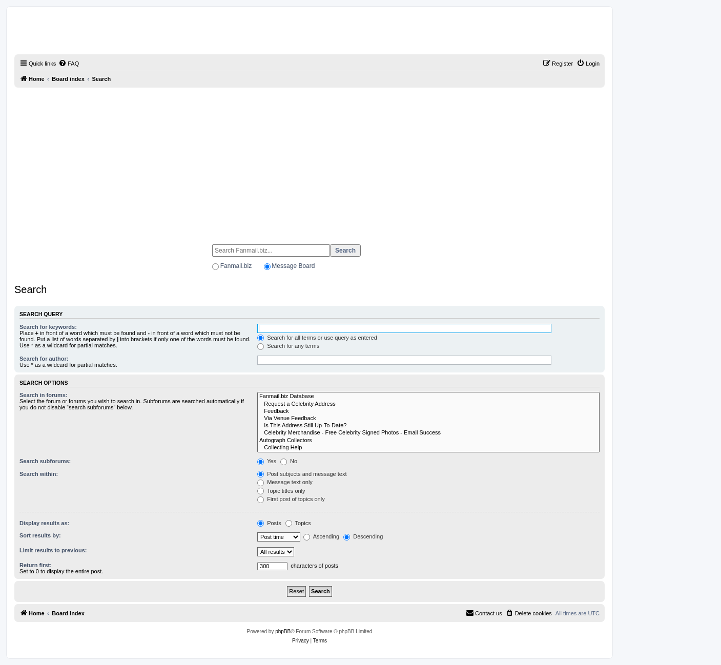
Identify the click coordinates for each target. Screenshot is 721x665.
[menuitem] (68, 63)
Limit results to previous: (53, 550)
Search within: (38, 474)
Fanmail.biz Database (428, 396)
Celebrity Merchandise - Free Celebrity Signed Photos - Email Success (428, 433)
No (288, 461)
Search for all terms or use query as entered (317, 338)
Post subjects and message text (301, 474)
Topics (298, 523)
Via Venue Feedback (428, 418)
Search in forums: (43, 395)
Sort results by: (40, 535)
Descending (363, 536)
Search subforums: (45, 461)
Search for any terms (288, 346)
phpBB (283, 631)
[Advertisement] (309, 161)
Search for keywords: (48, 327)
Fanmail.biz (236, 265)
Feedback (428, 411)
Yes (266, 461)
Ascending (321, 536)
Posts (269, 523)
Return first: (35, 565)
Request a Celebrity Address (428, 404)
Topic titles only (281, 491)
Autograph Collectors (428, 440)
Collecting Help (428, 447)
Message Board (293, 265)
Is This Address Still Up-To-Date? (428, 425)
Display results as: (44, 523)
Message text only (285, 482)
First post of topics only (291, 499)
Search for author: (43, 359)
